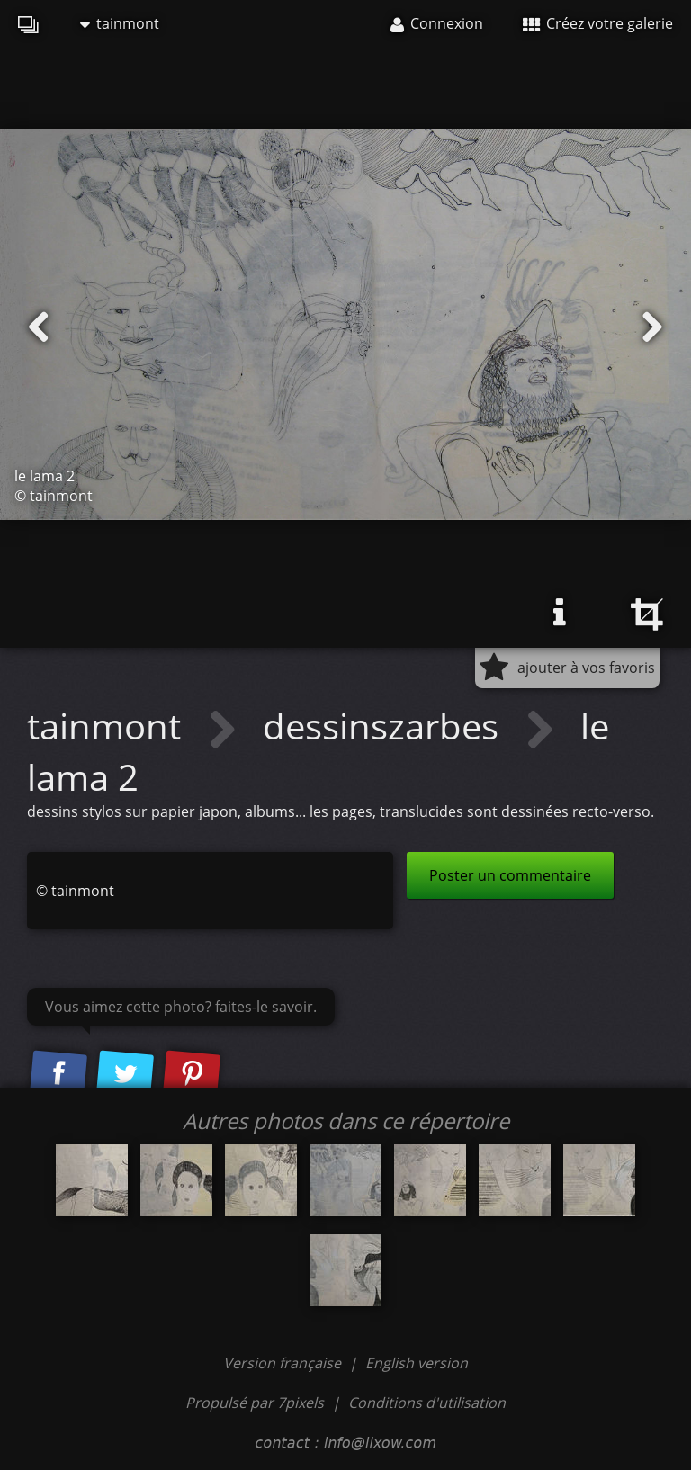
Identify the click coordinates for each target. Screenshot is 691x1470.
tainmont (119, 23)
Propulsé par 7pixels (254, 1402)
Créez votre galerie (598, 23)
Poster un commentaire (510, 875)
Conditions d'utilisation (427, 1402)
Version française (284, 1363)
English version (416, 1363)
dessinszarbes (385, 725)
